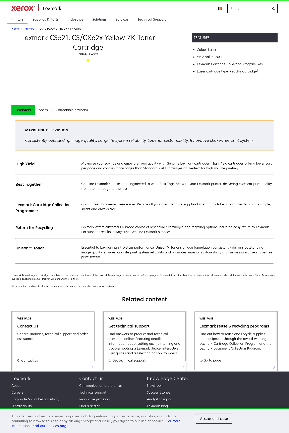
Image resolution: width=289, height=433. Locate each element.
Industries (75, 19)
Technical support (92, 392)
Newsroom (155, 385)
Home (36, 7)
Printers (17, 19)
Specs (43, 110)
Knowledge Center (167, 378)
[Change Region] (220, 9)
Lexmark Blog (157, 406)
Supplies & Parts (46, 19)
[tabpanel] (144, 191)
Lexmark (21, 378)
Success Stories (158, 392)
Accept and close (214, 418)
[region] (144, 420)
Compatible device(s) (72, 110)
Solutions (99, 19)
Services (122, 19)
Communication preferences (100, 385)
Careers (17, 392)
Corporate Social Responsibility (35, 399)
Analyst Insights (159, 399)
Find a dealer (89, 406)
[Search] (274, 8)
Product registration (94, 399)
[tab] (23, 110)
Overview (23, 110)
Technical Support (151, 19)
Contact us (91, 378)
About (16, 385)
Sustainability (21, 406)
